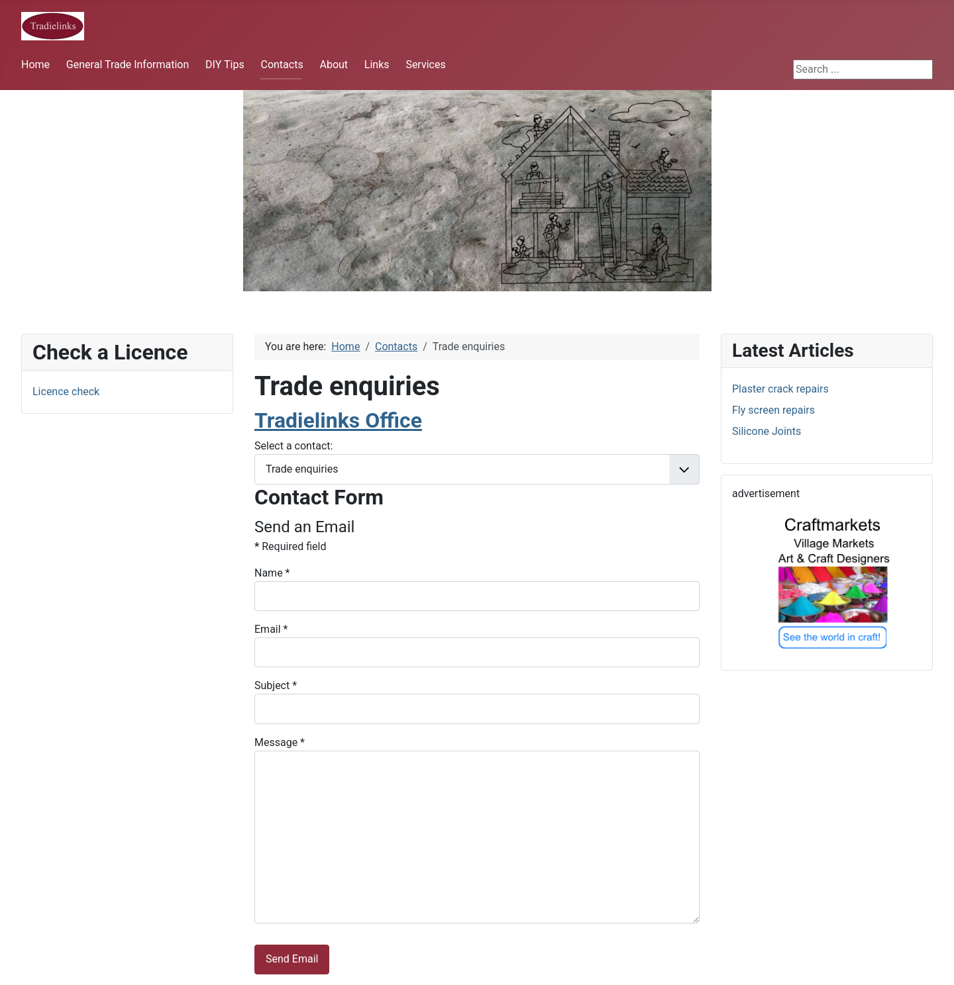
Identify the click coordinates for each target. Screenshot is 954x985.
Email (271, 629)
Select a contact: (293, 446)
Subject (275, 685)
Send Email (292, 959)
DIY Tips (224, 64)
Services (425, 64)
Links (377, 64)
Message (279, 742)
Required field (290, 546)
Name (272, 573)
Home (35, 64)
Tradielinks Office (338, 420)
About (333, 64)
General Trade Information (127, 64)
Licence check (65, 391)
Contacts (281, 64)
